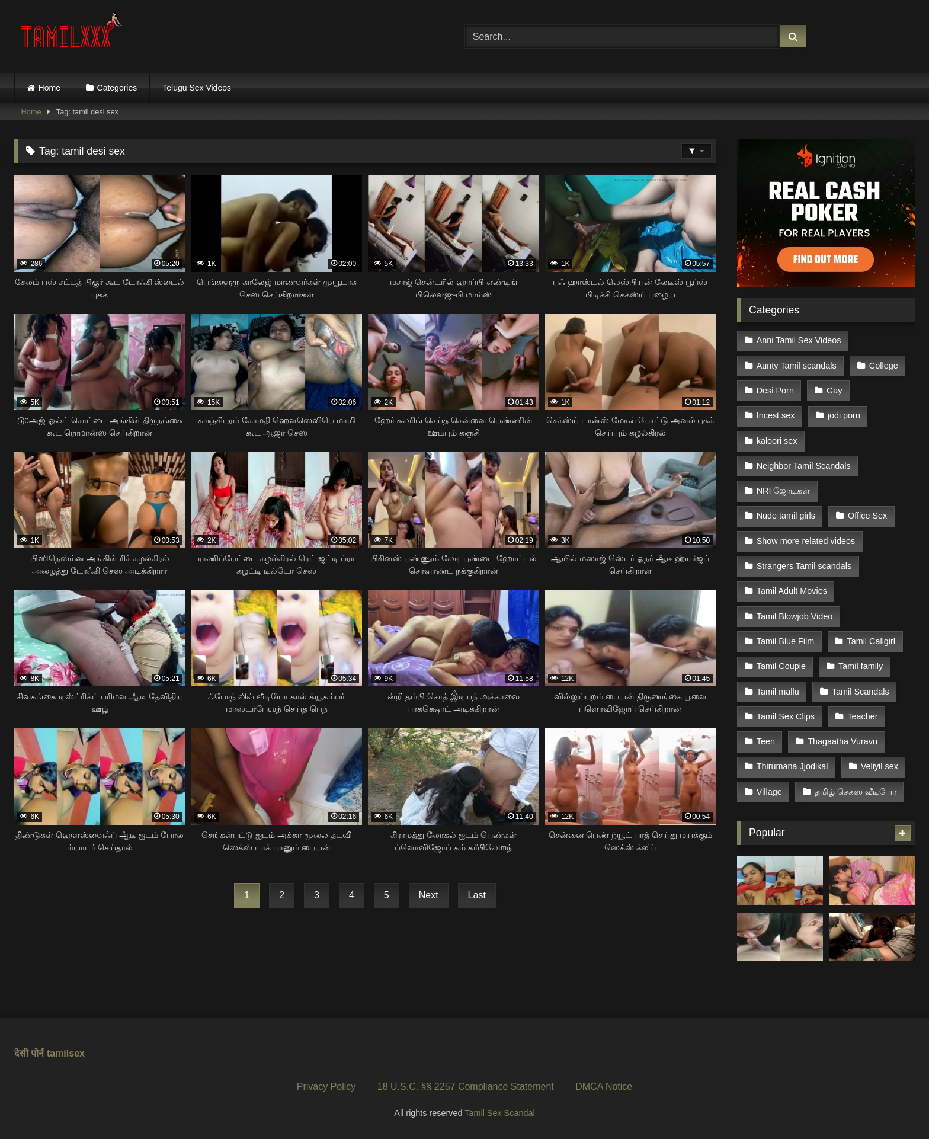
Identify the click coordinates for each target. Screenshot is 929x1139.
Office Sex (867, 515)
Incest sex (776, 415)
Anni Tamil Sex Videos (799, 340)
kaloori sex (777, 441)
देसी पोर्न (29, 1053)
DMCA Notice (603, 1087)
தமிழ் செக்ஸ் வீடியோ (855, 791)
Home (49, 87)
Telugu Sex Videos (196, 87)
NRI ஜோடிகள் (784, 490)
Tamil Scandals (860, 691)
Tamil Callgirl (871, 641)
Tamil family (860, 666)
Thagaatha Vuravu (842, 741)
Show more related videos (806, 541)
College (883, 365)
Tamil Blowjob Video (795, 616)
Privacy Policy (326, 1087)
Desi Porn (775, 390)
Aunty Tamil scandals (797, 365)
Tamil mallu (778, 691)
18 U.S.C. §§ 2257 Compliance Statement (465, 1087)
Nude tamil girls (786, 515)
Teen (766, 741)
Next (428, 895)
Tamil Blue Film (786, 641)
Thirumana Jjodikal (792, 766)
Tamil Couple (781, 666)
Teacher (862, 716)
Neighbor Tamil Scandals (804, 466)
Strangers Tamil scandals (804, 566)
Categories (117, 87)
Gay (834, 390)
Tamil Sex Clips (786, 716)
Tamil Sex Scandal (499, 1113)
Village (769, 791)
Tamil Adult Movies (792, 591)
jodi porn (844, 415)
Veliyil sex (879, 766)
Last (477, 895)
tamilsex (66, 1053)
